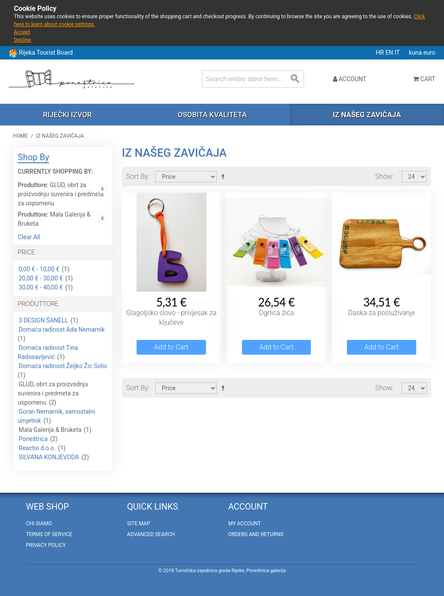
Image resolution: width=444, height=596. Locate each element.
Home (20, 136)
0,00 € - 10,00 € (39, 269)
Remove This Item (102, 188)
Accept (22, 32)
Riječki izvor (67, 114)
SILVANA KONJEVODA (49, 457)
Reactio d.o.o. (37, 448)
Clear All (29, 237)
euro (429, 52)
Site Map (138, 523)
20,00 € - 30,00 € (41, 278)
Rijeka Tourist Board (45, 52)
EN (390, 52)
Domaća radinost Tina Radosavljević (48, 352)
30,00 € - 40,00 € (41, 287)
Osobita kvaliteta (212, 114)
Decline (22, 40)
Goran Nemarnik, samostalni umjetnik (56, 416)
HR (380, 52)
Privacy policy (46, 545)
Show (383, 176)
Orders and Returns (255, 534)
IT (398, 52)
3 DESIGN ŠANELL (43, 320)
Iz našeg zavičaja (367, 114)
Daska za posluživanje (381, 313)
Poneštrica (33, 438)
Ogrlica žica (276, 313)
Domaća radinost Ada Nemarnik (61, 329)
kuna (416, 52)
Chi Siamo (39, 523)
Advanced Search (151, 534)
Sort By (137, 176)
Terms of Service (49, 534)
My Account (244, 523)
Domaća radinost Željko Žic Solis (63, 365)
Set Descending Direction (224, 176)
